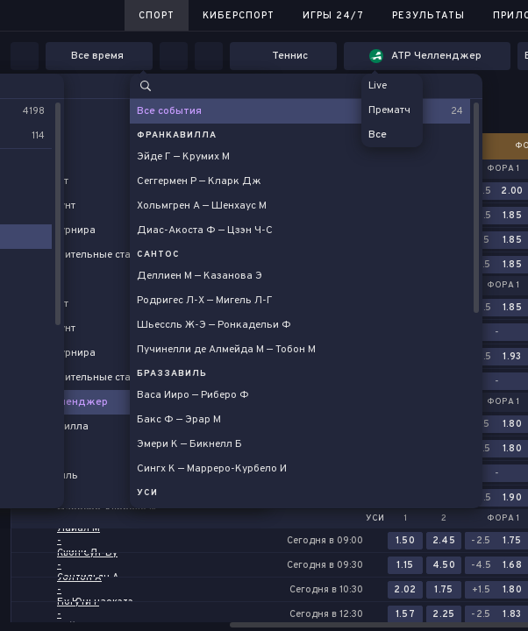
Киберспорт (239, 16)
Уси (375, 519)
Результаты (428, 16)
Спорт (157, 16)
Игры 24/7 (333, 16)
